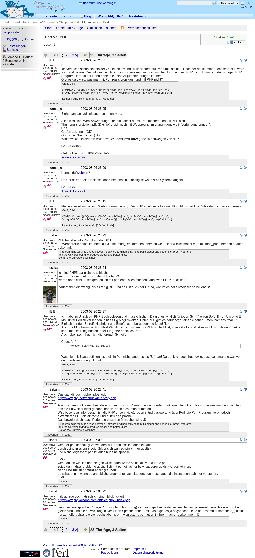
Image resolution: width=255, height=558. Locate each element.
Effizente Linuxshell (73, 157)
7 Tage (78, 28)
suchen (111, 28)
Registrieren (26, 39)
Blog (85, 16)
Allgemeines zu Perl (95, 22)
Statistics (11, 49)
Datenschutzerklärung (148, 553)
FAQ (111, 16)
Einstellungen (14, 46)
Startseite (49, 16)
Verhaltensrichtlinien (142, 28)
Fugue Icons (110, 553)
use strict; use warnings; (97, 3)
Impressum (140, 549)
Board (16, 22)
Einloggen (10, 39)
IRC (120, 16)
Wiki (101, 16)
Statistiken (94, 28)
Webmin (82, 172)
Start (5, 22)
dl (73, 341)
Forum (69, 16)
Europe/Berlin (11, 32)
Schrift (246, 7)
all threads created (77, 546)
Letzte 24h (63, 28)
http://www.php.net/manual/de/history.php (87, 398)
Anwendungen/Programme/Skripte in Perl (50, 22)
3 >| (75, 55)
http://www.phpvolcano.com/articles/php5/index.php (94, 500)
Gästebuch (137, 16)
